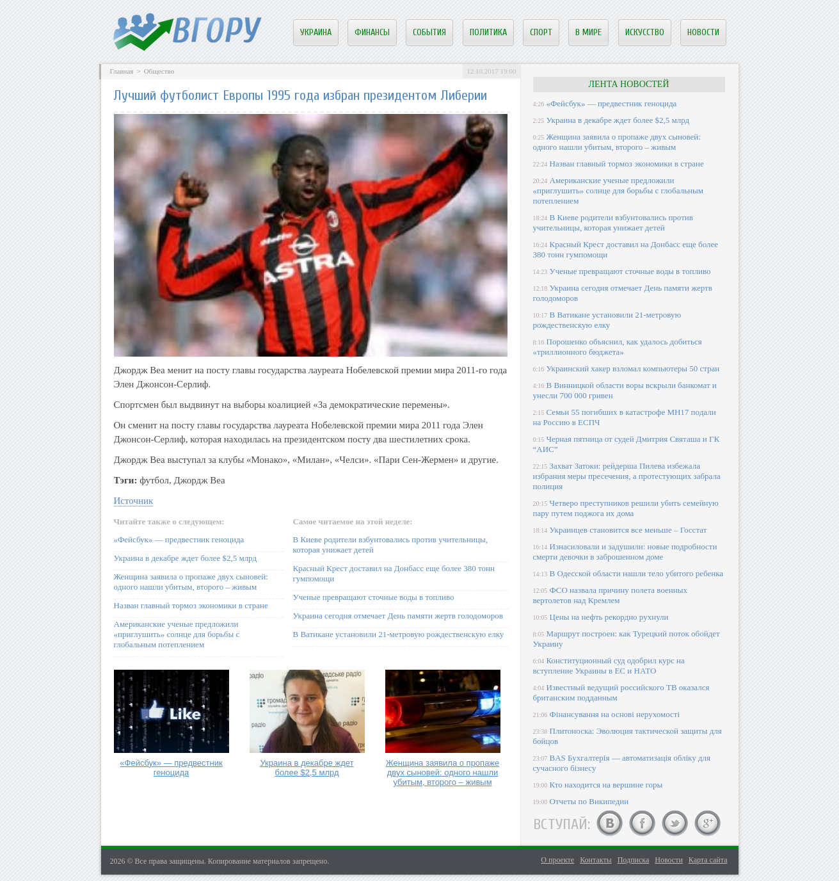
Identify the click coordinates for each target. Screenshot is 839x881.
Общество (159, 71)
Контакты (596, 859)
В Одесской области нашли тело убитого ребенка (637, 573)
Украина (316, 32)
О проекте (557, 859)
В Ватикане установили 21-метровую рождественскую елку (398, 634)
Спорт (541, 32)
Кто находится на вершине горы (606, 784)
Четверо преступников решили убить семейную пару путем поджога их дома (626, 508)
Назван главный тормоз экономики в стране (191, 605)
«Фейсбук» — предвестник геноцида (179, 539)
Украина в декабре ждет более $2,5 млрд (185, 558)
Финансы (372, 32)
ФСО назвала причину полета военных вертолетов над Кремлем (610, 595)
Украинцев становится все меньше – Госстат (628, 530)
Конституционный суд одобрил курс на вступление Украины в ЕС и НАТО (609, 665)
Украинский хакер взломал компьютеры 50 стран (633, 368)
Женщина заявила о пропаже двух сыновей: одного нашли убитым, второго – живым (191, 582)
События (429, 32)
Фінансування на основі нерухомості (615, 714)
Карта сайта (708, 859)
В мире (588, 32)
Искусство (644, 32)
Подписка (634, 859)
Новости (703, 32)
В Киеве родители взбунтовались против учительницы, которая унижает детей (613, 222)
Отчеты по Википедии (589, 801)
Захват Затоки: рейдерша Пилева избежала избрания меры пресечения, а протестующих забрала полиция (627, 476)
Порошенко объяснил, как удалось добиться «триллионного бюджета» (617, 347)
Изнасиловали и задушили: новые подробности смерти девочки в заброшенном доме (625, 552)
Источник (134, 501)
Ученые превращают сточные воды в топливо (373, 597)
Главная (122, 71)
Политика (488, 32)
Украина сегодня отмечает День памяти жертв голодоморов (398, 615)
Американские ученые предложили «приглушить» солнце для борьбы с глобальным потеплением (177, 634)
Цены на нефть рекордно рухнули (609, 617)
